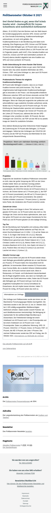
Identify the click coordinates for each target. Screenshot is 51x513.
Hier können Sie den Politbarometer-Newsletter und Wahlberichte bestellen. (25, 485)
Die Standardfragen (10, 447)
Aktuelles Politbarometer (11, 445)
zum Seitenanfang (9, 348)
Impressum (25, 493)
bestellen (28, 431)
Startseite (25, 496)
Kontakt (25, 501)
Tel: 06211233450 (25, 463)
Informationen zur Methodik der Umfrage (29, 336)
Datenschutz (25, 498)
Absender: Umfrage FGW (25, 473)
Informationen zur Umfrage (14, 294)
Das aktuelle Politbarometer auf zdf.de (16, 344)
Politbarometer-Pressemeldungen (18, 401)
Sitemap (25, 503)
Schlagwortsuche (25, 506)
